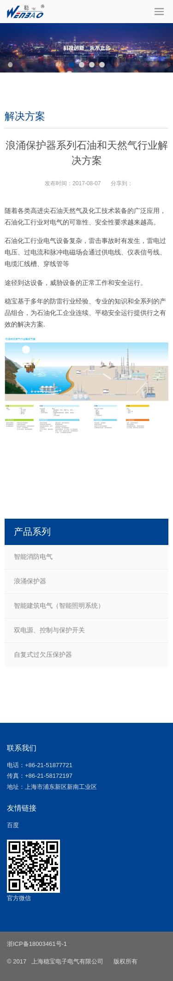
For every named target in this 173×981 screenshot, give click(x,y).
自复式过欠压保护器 (43, 654)
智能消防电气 (33, 556)
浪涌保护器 (30, 581)
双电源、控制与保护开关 (49, 630)
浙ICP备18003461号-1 (37, 943)
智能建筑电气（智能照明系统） (59, 605)
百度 (13, 825)
